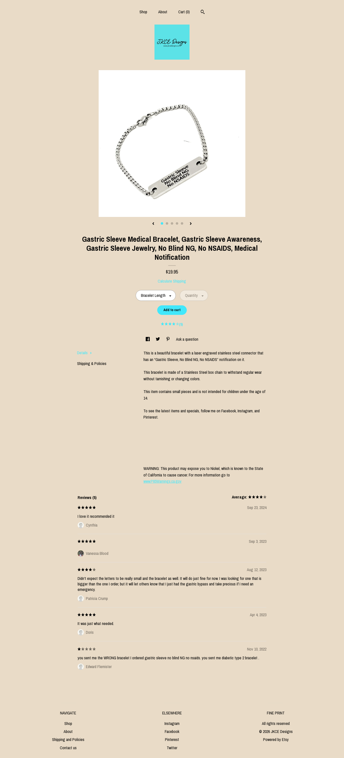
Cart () (184, 12)
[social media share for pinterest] (168, 339)
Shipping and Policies (68, 739)
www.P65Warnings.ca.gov (162, 481)
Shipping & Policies (91, 363)
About (162, 12)
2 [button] (167, 223)
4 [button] (177, 223)
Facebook (172, 731)
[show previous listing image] (153, 224)
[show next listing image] (191, 224)
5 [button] (182, 223)
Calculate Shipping (172, 281)
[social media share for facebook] (148, 339)
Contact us (68, 747)
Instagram (172, 723)
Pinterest (172, 739)
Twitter (172, 747)
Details (84, 352)
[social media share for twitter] (158, 339)
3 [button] (172, 223)
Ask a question (187, 339)
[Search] (203, 12)
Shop (143, 12)
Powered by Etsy (276, 739)
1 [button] (162, 223)
